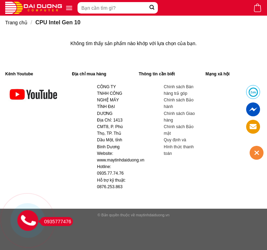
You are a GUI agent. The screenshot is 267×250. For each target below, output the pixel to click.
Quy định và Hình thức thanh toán (179, 147)
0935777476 (55, 221)
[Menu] (69, 8)
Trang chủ (16, 22)
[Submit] (152, 8)
